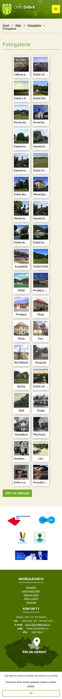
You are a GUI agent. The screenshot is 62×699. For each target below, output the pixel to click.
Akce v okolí (31, 598)
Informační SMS (31, 591)
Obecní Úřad (31, 595)
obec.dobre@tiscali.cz (37, 624)
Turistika (31, 602)
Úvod (6, 25)
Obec (18, 25)
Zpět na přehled (17, 493)
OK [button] (31, 693)
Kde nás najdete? (34, 651)
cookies (30, 686)
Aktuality (31, 587)
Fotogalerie (34, 25)
